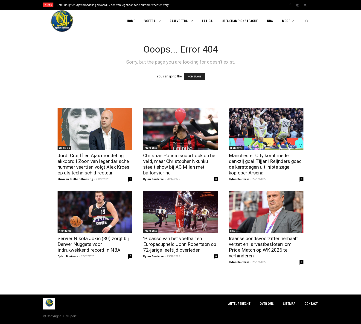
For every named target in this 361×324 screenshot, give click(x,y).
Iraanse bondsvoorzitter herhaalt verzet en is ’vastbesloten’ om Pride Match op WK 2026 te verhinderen (263, 247)
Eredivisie (64, 147)
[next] (196, 5)
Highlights (151, 147)
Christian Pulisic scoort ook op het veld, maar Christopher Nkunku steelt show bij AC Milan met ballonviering (180, 164)
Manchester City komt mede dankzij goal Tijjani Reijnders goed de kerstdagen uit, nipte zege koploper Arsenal (265, 164)
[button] (307, 21)
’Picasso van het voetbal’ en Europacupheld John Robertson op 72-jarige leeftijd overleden (179, 244)
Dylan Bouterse (153, 179)
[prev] (188, 5)
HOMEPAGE (194, 76)
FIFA (232, 230)
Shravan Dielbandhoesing (75, 179)
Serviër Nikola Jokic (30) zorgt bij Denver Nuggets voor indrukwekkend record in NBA (93, 244)
